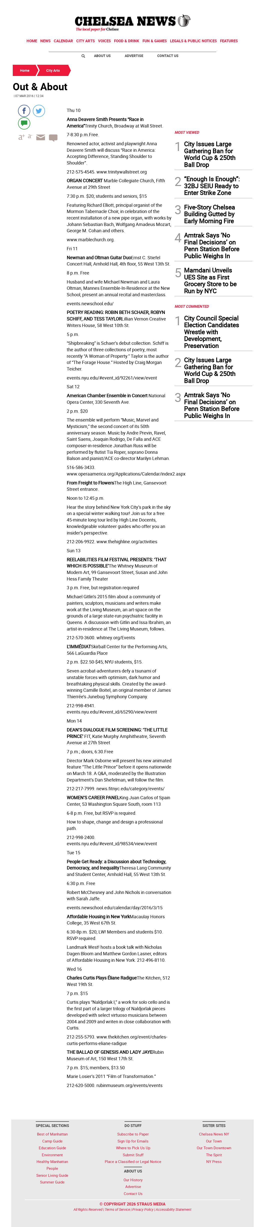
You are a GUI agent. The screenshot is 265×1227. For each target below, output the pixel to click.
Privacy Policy (143, 1209)
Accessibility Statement (174, 1209)
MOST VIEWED (186, 132)
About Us (102, 55)
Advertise (134, 55)
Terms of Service (117, 1209)
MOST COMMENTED (191, 306)
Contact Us (167, 55)
